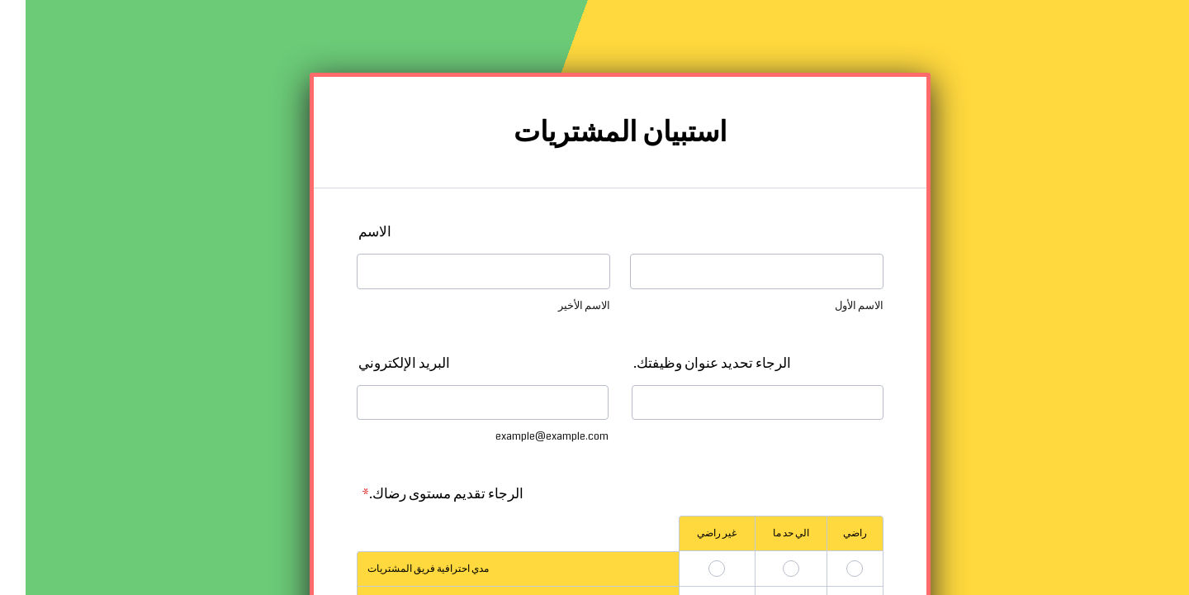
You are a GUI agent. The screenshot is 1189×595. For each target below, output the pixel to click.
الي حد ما (765, 533)
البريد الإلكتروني (378, 363)
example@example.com (526, 436)
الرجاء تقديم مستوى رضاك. (417, 493)
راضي (829, 533)
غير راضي (691, 533)
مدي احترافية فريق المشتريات (402, 569)
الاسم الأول (833, 305)
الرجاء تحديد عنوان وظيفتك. (686, 363)
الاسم (349, 231)
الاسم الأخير (559, 305)
